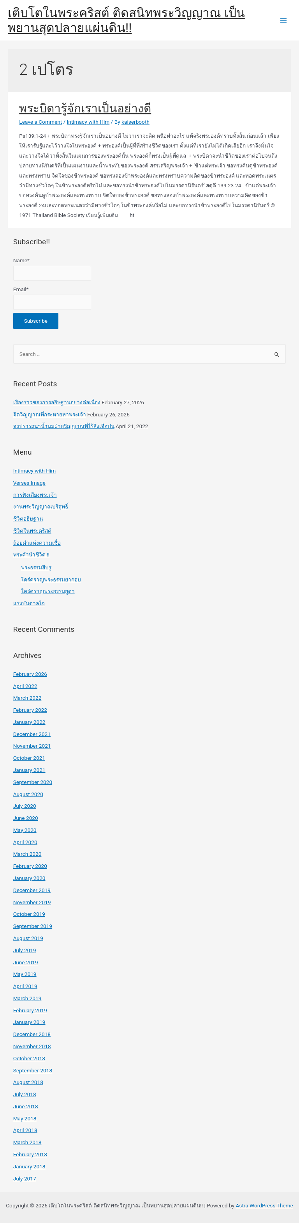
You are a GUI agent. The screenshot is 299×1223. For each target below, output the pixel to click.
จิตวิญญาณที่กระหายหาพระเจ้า (49, 414)
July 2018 (24, 1094)
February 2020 (30, 866)
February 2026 (30, 674)
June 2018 (25, 1106)
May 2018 (25, 1118)
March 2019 (27, 998)
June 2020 (25, 818)
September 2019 (32, 926)
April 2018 (25, 1130)
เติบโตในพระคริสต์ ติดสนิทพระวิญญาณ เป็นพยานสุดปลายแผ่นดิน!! (126, 20)
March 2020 (27, 854)
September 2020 (32, 782)
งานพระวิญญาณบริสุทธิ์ (40, 506)
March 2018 (27, 1142)
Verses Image (29, 483)
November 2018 (32, 1046)
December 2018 (32, 1034)
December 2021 (32, 734)
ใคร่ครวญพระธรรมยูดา (48, 591)
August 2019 (28, 938)
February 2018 (30, 1154)
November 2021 (32, 746)
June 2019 (25, 962)
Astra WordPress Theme (264, 1205)
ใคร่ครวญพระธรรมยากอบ (51, 579)
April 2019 (25, 986)
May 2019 (25, 974)
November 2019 (32, 902)
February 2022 (30, 710)
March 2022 (27, 698)
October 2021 (29, 758)
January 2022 (29, 722)
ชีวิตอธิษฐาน (28, 519)
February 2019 (30, 1010)
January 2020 (29, 878)
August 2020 (28, 794)
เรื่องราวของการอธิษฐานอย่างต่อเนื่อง (56, 402)
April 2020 (25, 842)
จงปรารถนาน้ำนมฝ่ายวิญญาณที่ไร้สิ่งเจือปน (63, 426)
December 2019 (32, 890)
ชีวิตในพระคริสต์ (32, 531)
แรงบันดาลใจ (29, 603)
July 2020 (24, 806)
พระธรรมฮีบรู (36, 567)
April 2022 (25, 686)
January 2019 (29, 1022)
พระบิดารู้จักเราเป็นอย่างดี (85, 108)
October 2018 (29, 1058)
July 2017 (24, 1178)
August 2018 (28, 1082)
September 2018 (32, 1070)
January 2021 (29, 770)
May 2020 (25, 830)
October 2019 (29, 914)
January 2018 (29, 1166)
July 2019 (24, 950)
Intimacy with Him (88, 122)
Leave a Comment (40, 122)
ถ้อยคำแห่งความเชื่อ (37, 543)
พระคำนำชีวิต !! (31, 554)
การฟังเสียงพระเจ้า (35, 495)
